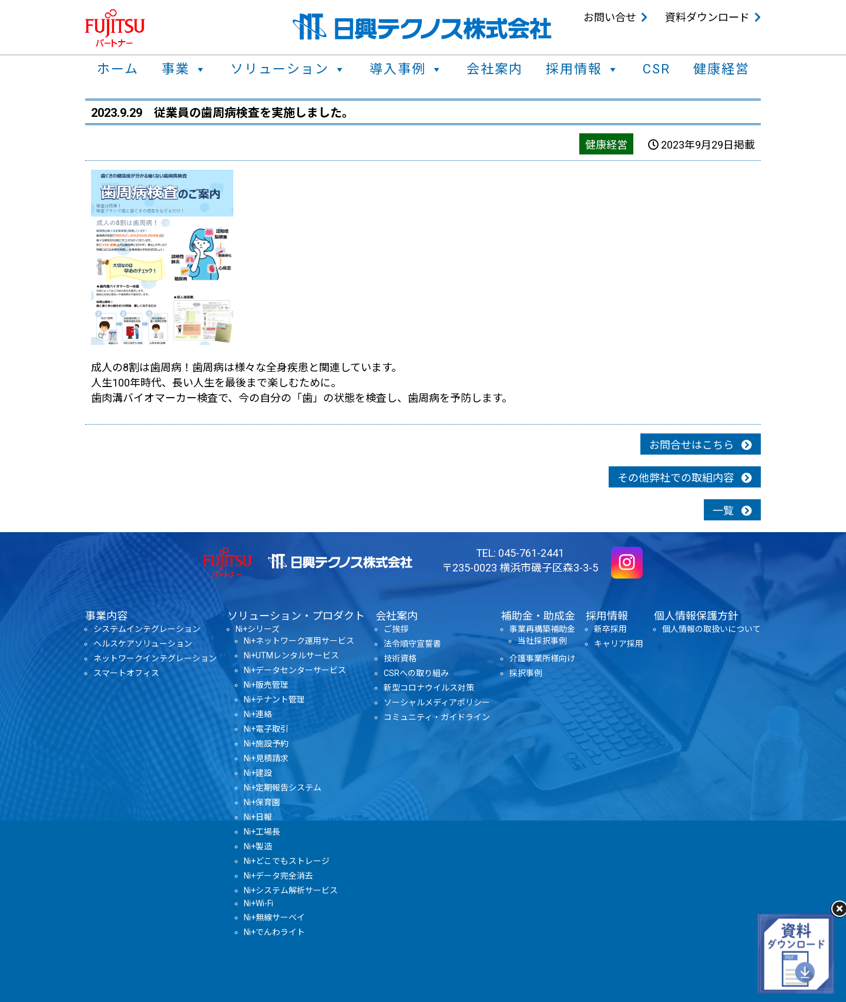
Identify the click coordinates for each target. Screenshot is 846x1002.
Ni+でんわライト (274, 932)
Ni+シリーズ (258, 629)
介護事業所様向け (542, 658)
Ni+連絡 (258, 714)
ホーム (118, 69)
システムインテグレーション (146, 629)
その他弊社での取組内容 (684, 478)
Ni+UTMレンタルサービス (291, 655)
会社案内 (494, 69)
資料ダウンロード (707, 17)
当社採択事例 (542, 640)
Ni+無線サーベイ (274, 917)
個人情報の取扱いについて (711, 629)
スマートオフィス (126, 673)
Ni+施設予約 (266, 743)
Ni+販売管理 (266, 685)
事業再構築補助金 (542, 629)
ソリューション (288, 69)
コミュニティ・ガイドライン (437, 717)
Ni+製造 (258, 846)
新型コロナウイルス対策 (429, 687)
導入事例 (407, 69)
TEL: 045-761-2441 (520, 553)
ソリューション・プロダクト (296, 616)
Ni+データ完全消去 (278, 875)
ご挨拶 (396, 629)
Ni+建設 (258, 773)
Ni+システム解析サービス (291, 890)
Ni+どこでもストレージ (287, 861)
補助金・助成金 (538, 616)
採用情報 (583, 69)
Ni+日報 (258, 817)
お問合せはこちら (700, 445)
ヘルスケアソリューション (142, 643)
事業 (184, 69)
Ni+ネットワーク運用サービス (299, 640)
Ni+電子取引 (266, 729)
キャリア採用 (618, 643)
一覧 (732, 511)
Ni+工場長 (262, 831)
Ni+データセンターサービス (295, 670)
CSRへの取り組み (416, 673)
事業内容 (106, 616)
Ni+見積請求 (266, 758)
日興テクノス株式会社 (422, 27)
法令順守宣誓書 (412, 643)
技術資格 (400, 658)
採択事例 (525, 673)
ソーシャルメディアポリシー (437, 702)
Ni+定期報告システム (282, 787)
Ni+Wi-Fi (258, 903)
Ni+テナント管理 (274, 699)
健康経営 (721, 69)
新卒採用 (610, 629)
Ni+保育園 (262, 802)
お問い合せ (609, 17)
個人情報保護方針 (696, 616)
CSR (656, 69)
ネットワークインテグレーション (155, 658)
